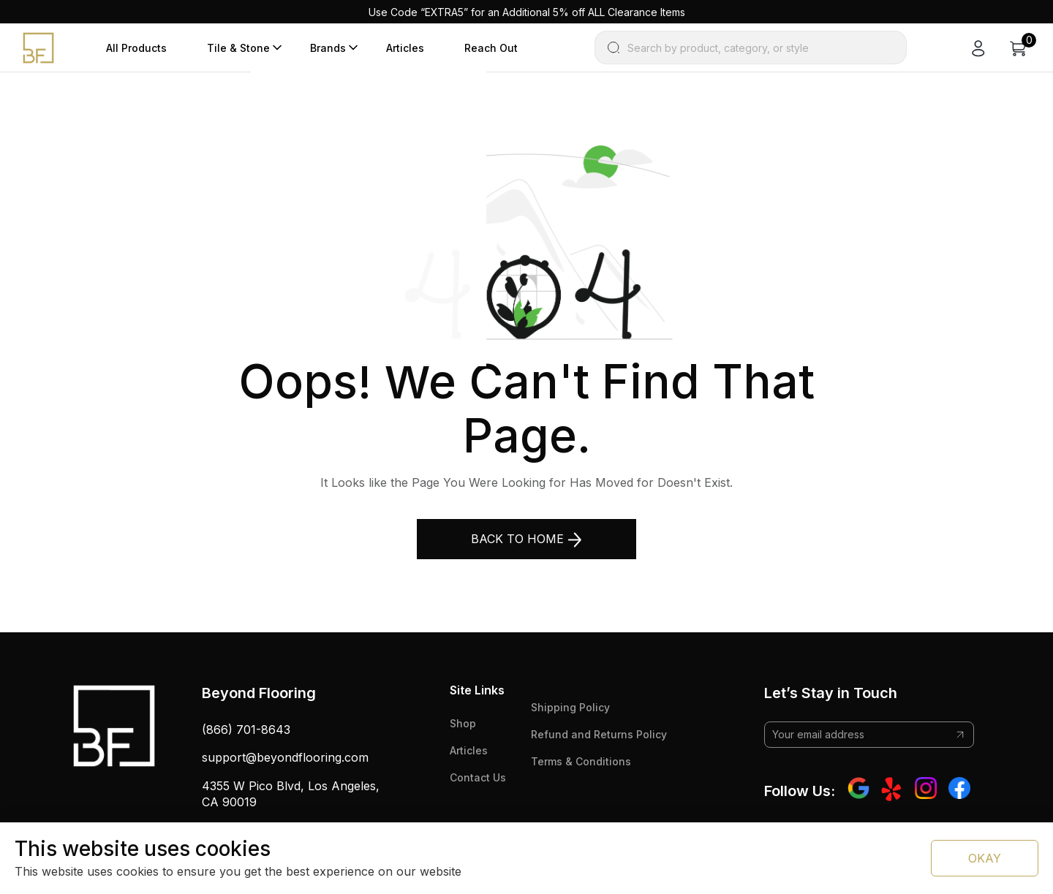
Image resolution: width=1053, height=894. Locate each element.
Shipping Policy (570, 707)
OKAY (984, 858)
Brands (328, 48)
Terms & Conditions (581, 761)
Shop (463, 723)
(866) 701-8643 (246, 729)
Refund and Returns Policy (599, 734)
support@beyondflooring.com (285, 757)
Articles (405, 48)
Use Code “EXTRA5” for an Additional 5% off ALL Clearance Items (527, 12)
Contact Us (478, 777)
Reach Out (491, 48)
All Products (136, 48)
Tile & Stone (238, 48)
